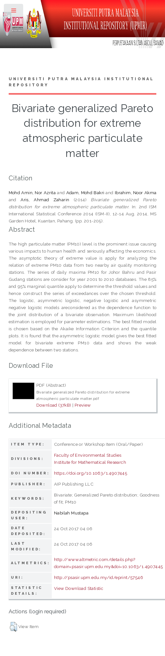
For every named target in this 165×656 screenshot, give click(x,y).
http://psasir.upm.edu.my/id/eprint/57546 (98, 577)
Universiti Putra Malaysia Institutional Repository (81, 82)
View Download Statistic (78, 588)
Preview (83, 405)
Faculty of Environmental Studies (88, 455)
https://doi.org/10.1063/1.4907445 (90, 473)
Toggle (14, 12)
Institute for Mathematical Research (90, 462)
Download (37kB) (53, 405)
